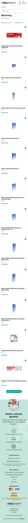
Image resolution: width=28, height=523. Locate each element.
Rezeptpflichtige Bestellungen (14, 474)
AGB (14, 479)
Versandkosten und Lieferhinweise (14, 472)
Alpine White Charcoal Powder (11, 78)
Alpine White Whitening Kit (10, 168)
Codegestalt (21, 518)
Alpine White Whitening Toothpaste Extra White (12, 289)
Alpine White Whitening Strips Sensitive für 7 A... (11, 228)
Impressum (14, 482)
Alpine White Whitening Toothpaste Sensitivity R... (12, 319)
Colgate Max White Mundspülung (12, 350)
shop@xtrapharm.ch (15, 461)
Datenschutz (14, 477)
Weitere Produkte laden (14, 391)
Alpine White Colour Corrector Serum (13, 108)
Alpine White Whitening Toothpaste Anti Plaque (12, 258)
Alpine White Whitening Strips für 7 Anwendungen (12, 198)
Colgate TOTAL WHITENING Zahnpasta (14, 381)
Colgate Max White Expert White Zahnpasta (11, 46)
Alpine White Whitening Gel (10, 138)
